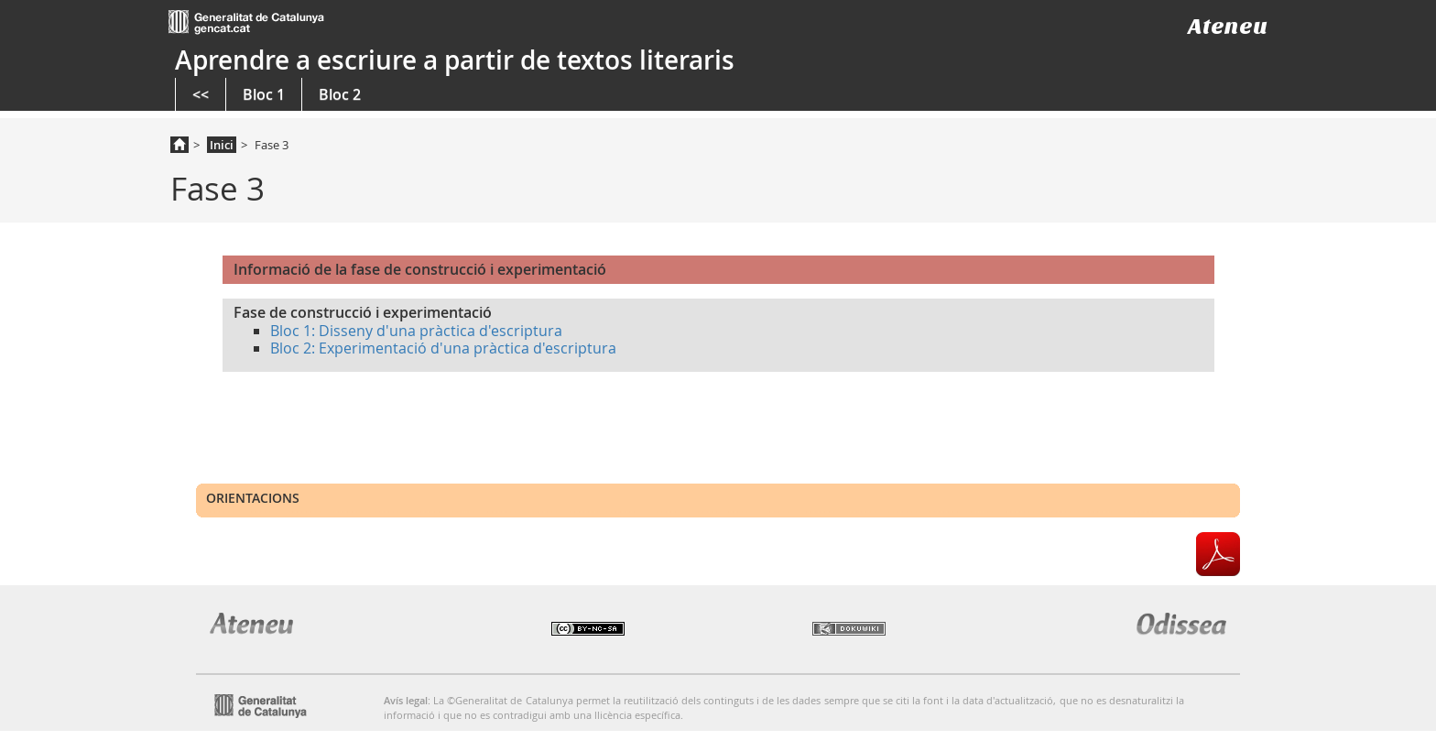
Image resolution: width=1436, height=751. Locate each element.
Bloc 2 (340, 94)
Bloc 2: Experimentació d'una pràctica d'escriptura (443, 348)
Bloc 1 (264, 94)
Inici (222, 144)
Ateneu (1227, 26)
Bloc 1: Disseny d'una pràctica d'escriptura (416, 331)
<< (200, 94)
